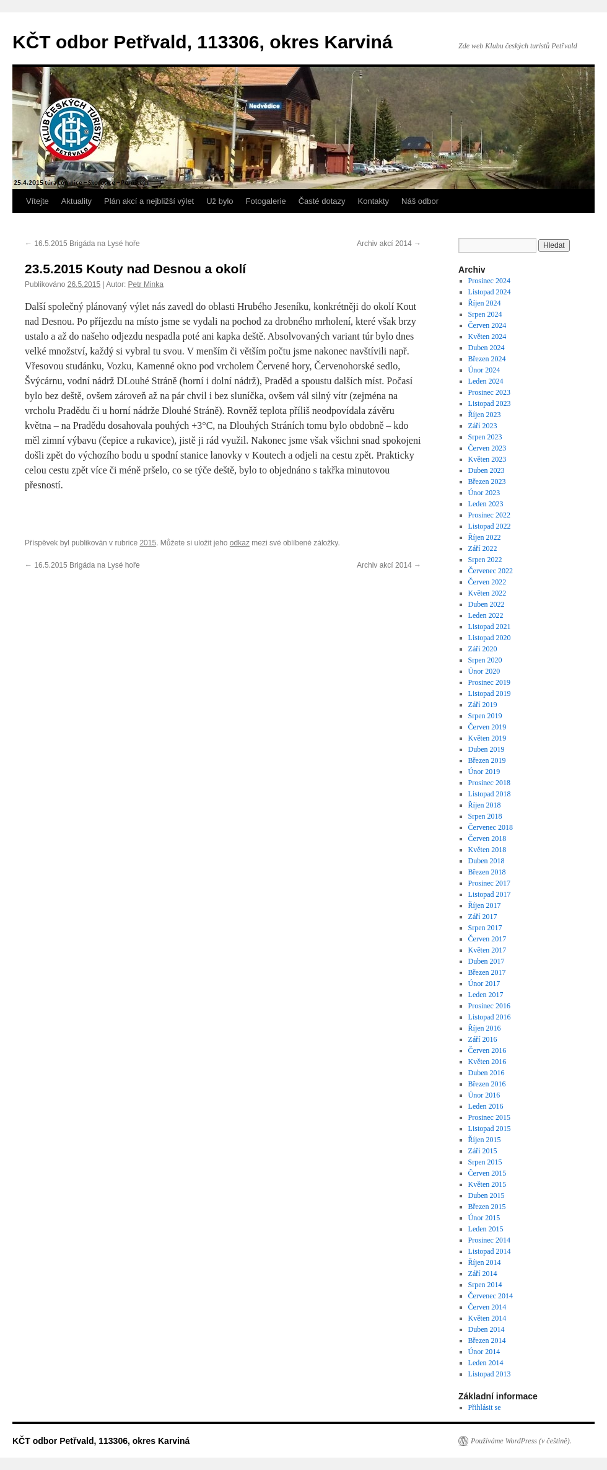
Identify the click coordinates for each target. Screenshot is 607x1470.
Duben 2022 (486, 604)
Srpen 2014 (485, 1284)
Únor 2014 (484, 1351)
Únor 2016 (484, 1095)
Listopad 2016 (489, 1017)
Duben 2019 (486, 749)
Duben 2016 (486, 1072)
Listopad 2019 (489, 693)
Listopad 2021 (489, 626)
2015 (147, 543)
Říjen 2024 (484, 303)
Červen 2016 (487, 1050)
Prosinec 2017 (489, 883)
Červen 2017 (487, 939)
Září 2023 (482, 425)
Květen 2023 (487, 459)
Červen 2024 (487, 325)
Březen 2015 (487, 1206)
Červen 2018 (487, 838)
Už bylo (219, 201)
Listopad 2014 (489, 1251)
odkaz (240, 543)
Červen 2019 (487, 727)
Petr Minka (146, 284)
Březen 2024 (487, 358)
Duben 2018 (486, 860)
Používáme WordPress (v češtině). (521, 1441)
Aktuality (76, 201)
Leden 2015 (486, 1229)
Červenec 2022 (490, 570)
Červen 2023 (487, 448)
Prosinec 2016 (489, 1005)
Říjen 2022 (484, 537)
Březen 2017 (487, 972)
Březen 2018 (487, 872)
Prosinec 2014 (489, 1240)
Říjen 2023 (484, 414)
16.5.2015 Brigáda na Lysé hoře (82, 243)
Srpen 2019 (485, 715)
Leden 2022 (486, 615)
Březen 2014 (487, 1340)
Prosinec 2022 (489, 515)
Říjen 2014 (484, 1262)
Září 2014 (482, 1273)
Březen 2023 (487, 481)
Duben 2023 (486, 470)
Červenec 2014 (490, 1296)
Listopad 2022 (489, 526)
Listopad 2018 (489, 794)
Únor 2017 (484, 983)
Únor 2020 (484, 671)
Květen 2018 (487, 849)
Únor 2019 (484, 771)
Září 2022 (482, 548)
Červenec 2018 (490, 827)
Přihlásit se (484, 1407)
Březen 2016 (487, 1084)
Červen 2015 (487, 1173)
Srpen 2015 (485, 1162)
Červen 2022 (487, 582)
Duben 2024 (486, 347)
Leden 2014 (486, 1362)
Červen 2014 (487, 1307)
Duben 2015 (486, 1195)
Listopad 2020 (489, 637)
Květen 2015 (487, 1184)
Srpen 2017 (485, 927)
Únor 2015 (484, 1217)
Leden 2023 (486, 504)
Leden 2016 (486, 1106)
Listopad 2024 (489, 292)
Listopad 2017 (489, 894)
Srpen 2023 (485, 437)
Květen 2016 (487, 1061)
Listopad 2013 (489, 1374)
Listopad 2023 (489, 403)
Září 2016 (482, 1039)
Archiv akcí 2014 (389, 243)
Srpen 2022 (485, 559)
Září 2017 (482, 916)
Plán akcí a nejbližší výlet (149, 201)
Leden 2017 (486, 994)
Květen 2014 (487, 1318)
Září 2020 (482, 649)
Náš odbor (420, 201)
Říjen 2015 (484, 1139)
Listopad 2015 (489, 1128)
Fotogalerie (266, 201)
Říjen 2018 (484, 805)
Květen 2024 (487, 336)
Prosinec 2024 (489, 280)
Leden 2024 (486, 381)
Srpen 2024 (485, 314)
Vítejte (37, 201)
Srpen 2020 (485, 660)
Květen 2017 (487, 950)
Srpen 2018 (485, 816)
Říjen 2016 (484, 1028)
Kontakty (374, 201)
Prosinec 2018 (489, 782)
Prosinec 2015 (489, 1117)
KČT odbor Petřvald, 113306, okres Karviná (202, 42)
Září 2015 (482, 1151)
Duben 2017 (486, 961)
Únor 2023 (484, 492)
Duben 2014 (486, 1329)
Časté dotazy (322, 201)
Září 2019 (482, 704)
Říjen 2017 (484, 905)
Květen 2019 (487, 738)
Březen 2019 (487, 760)
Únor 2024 (484, 370)
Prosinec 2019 (489, 682)
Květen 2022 (487, 593)
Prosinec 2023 (489, 392)
